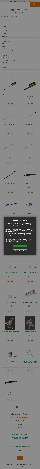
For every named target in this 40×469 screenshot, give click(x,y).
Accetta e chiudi (20, 245)
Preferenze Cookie (20, 250)
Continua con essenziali (20, 248)
